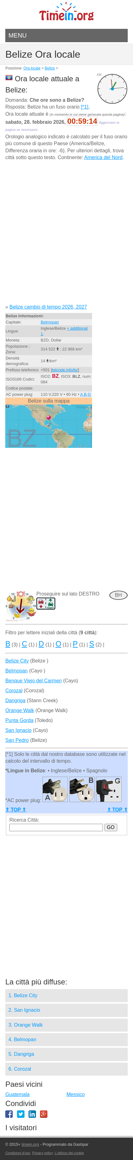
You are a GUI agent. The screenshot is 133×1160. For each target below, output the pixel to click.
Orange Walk (19, 710)
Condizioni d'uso (17, 1153)
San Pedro (17, 740)
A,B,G (85, 394)
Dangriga (15, 700)
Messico (75, 1094)
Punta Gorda (19, 720)
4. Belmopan (22, 1039)
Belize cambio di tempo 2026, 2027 (48, 307)
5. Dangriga (21, 1054)
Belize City (17, 660)
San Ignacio (18, 730)
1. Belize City (22, 995)
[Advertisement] (66, 234)
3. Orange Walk (25, 1025)
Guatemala (17, 1094)
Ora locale (32, 68)
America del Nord (103, 157)
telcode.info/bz (65, 370)
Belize (50, 68)
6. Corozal (19, 1069)
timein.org (30, 1144)
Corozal (13, 690)
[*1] (84, 106)
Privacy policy (42, 1153)
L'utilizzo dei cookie (69, 1153)
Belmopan (50, 322)
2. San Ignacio (24, 1010)
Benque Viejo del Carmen (33, 680)
